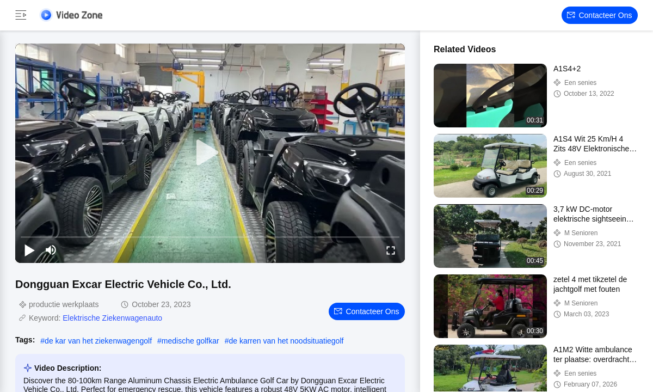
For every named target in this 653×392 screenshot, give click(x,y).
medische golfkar (190, 340)
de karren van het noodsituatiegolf (286, 340)
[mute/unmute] (51, 250)
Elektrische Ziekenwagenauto (112, 318)
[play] (210, 153)
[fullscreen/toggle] (391, 250)
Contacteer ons (599, 15)
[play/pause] (29, 250)
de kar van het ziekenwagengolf (98, 340)
